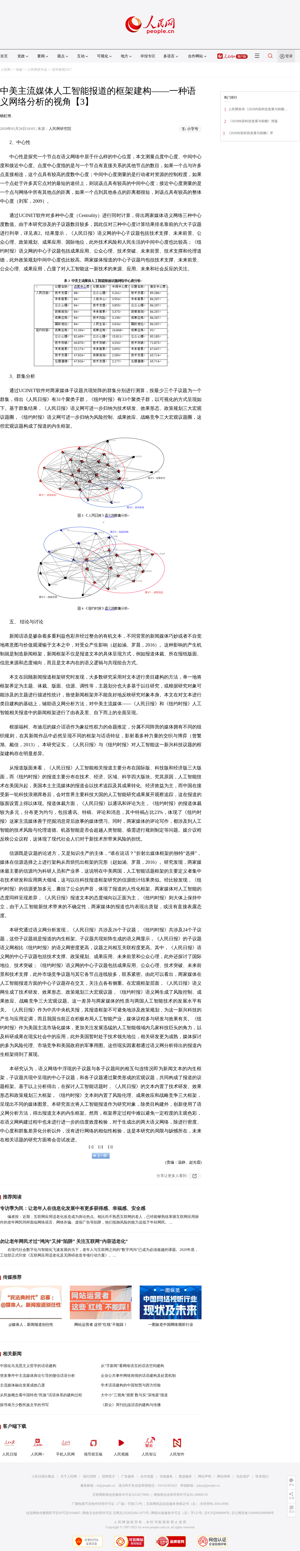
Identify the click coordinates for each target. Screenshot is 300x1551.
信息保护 (242, 1476)
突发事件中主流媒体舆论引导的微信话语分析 (37, 1376)
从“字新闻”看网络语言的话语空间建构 (132, 1366)
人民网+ (37, 1445)
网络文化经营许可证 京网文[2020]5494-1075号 (115, 1513)
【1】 (91, 1147)
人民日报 (9, 1445)
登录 (289, 56)
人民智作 (177, 1445)
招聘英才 (108, 1476)
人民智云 (149, 1445)
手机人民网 (65, 1445)
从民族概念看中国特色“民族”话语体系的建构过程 (41, 1395)
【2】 (101, 1147)
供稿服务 (166, 1476)
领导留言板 (93, 1445)
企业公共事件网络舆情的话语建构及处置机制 (138, 1376)
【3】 (110, 1147)
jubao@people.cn (208, 1485)
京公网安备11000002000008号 (253, 1513)
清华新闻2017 (62, 69)
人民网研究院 (60, 129)
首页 (4, 56)
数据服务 (185, 1476)
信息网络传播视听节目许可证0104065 (53, 1513)
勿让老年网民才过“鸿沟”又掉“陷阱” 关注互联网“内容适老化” (64, 1241)
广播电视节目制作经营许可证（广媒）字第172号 (107, 1504)
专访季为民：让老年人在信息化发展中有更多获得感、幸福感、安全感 (72, 1208)
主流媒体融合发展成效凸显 (22, 1385)
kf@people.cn (106, 1485)
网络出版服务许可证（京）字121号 (176, 1513)
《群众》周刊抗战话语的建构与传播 (131, 1405)
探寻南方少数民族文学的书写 (24, 1405)
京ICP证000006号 (216, 1513)
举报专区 (147, 56)
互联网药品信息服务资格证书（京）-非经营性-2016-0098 (187, 1504)
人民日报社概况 (42, 1476)
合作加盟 (147, 1476)
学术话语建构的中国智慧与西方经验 (131, 1385)
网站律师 (223, 1476)
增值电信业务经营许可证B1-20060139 (181, 1494)
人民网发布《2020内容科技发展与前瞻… (258, 109)
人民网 (6, 69)
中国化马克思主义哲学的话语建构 (28, 1366)
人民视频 (121, 1445)
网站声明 (204, 1476)
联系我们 (262, 1476)
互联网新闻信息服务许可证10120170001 (121, 1494)
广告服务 (127, 1476)
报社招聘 (89, 1476)
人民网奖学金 (37, 69)
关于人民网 (68, 1476)
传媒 (19, 69)
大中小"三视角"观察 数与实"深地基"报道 (134, 1395)
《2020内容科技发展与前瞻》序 (250, 133)
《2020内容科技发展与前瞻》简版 (253, 121)
